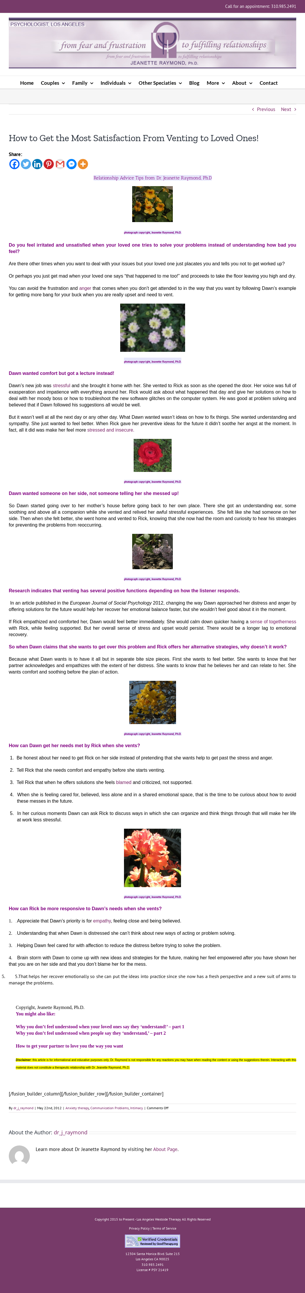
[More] (83, 164)
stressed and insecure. (110, 429)
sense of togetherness (273, 621)
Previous (266, 109)
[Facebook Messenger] (71, 164)
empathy (102, 920)
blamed (123, 782)
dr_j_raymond (23, 1108)
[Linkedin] (37, 164)
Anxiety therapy (77, 1108)
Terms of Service (164, 1228)
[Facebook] (14, 164)
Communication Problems (109, 1108)
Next (286, 109)
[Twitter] (26, 164)
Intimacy (136, 1108)
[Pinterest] (49, 164)
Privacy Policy (139, 1228)
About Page (165, 1149)
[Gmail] (60, 164)
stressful (61, 385)
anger (85, 288)
